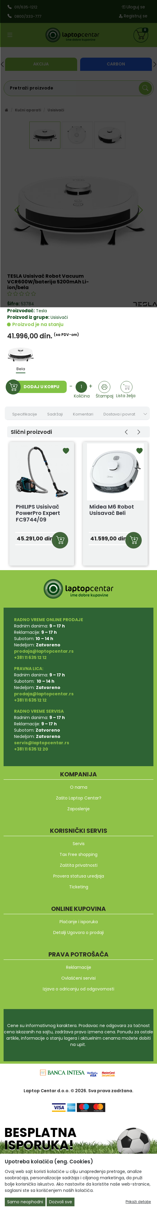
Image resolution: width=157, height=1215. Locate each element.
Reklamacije (78, 967)
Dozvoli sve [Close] (60, 1202)
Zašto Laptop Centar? (78, 798)
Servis (79, 844)
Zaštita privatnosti (78, 865)
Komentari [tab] (83, 414)
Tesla (41, 311)
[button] (126, 432)
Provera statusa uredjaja (78, 876)
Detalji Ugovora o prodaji (78, 932)
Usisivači (58, 317)
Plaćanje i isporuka (79, 922)
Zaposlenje (78, 809)
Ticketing (78, 887)
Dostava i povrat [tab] (119, 414)
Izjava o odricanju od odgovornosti (78, 989)
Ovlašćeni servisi (78, 978)
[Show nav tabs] (145, 414)
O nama (78, 787)
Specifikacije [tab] (24, 414)
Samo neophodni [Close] (25, 1202)
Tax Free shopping (78, 854)
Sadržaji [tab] (55, 414)
